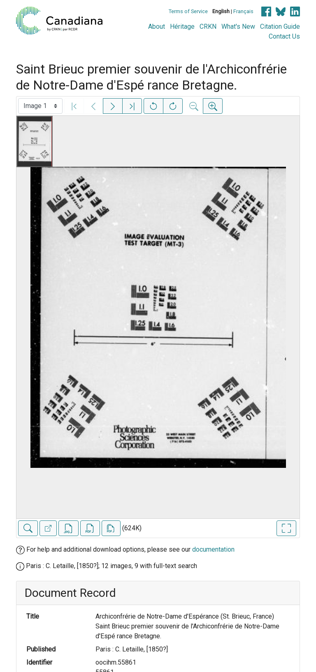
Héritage (182, 26)
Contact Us (284, 36)
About (156, 26)
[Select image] (40, 106)
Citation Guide (280, 26)
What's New (238, 26)
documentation (213, 549)
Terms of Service (188, 11)
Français (243, 11)
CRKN (208, 26)
